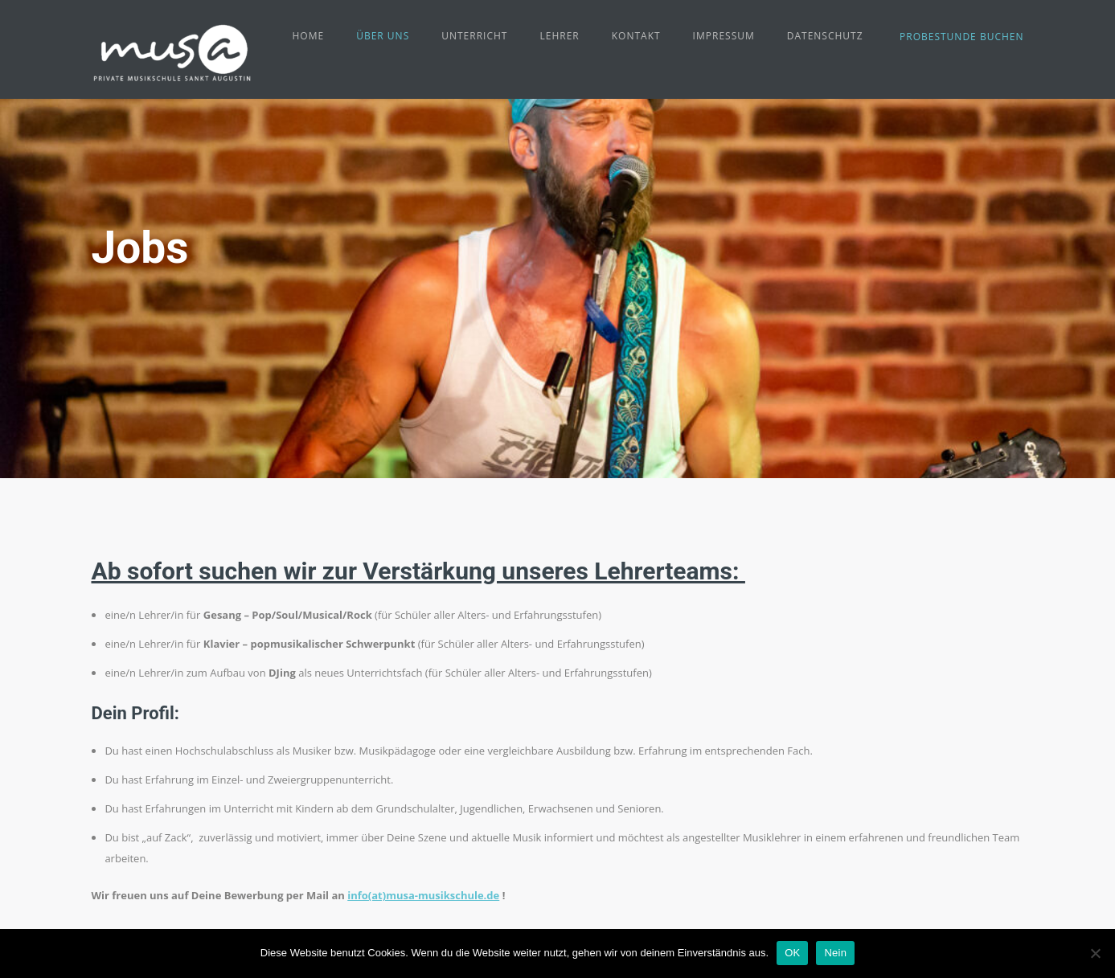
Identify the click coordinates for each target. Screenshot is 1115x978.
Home (309, 36)
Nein (835, 953)
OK (792, 953)
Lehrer (559, 36)
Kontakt (636, 36)
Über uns (382, 36)
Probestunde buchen (961, 36)
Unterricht (474, 36)
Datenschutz (825, 36)
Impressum (724, 36)
